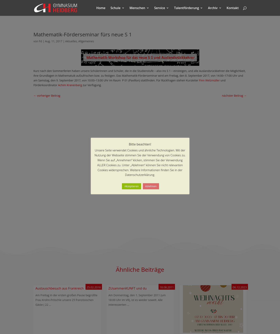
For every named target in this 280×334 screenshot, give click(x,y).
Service (159, 8)
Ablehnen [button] (151, 186)
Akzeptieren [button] (131, 186)
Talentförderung (186, 8)
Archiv (213, 8)
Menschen (137, 8)
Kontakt (233, 8)
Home (100, 8)
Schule (116, 8)
